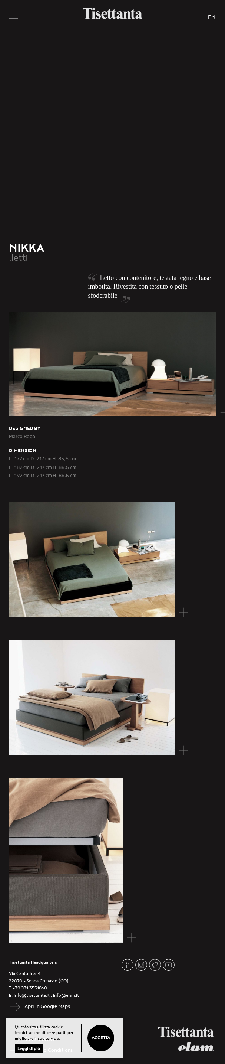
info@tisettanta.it (32, 995)
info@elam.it (66, 995)
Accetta (101, 1038)
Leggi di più (28, 1048)
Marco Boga (22, 437)
